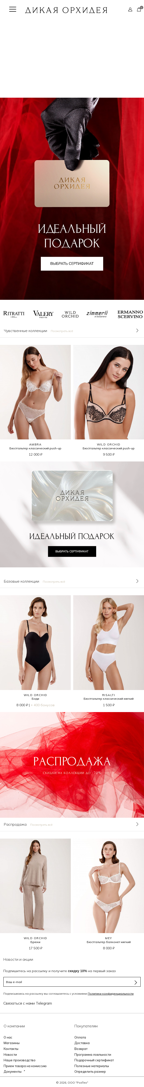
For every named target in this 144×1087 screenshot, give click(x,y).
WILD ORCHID (109, 444)
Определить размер (90, 1071)
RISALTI (108, 695)
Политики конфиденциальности (111, 993)
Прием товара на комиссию (25, 1066)
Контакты (11, 1049)
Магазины (12, 1043)
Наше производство (20, 1060)
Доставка (82, 1043)
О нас (8, 1037)
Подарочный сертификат (94, 1060)
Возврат (80, 1049)
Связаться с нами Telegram (27, 1003)
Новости (10, 1054)
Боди (35, 698)
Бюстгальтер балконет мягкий (109, 942)
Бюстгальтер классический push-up (35, 448)
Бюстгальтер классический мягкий (109, 698)
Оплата (80, 1037)
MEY (108, 938)
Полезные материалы (91, 1066)
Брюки (35, 942)
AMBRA (35, 444)
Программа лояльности (92, 1054)
